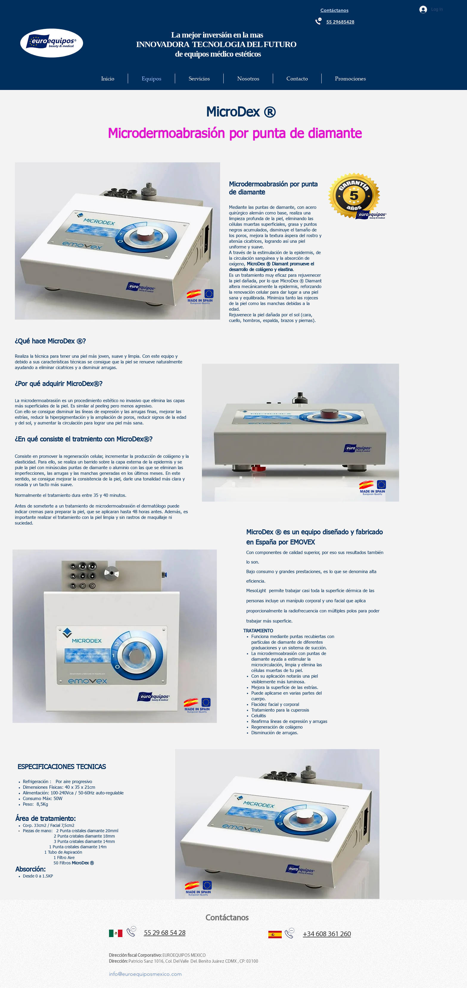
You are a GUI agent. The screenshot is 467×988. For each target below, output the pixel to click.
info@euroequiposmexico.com (145, 974)
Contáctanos (227, 918)
